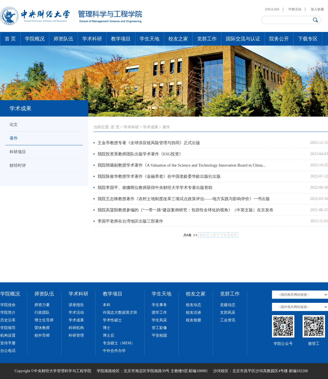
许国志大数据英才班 (120, 312)
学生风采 (159, 320)
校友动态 (193, 305)
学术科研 (92, 39)
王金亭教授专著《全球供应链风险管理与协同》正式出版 (149, 143)
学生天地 (149, 39)
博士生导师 (44, 320)
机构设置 (8, 335)
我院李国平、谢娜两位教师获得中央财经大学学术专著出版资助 (155, 187)
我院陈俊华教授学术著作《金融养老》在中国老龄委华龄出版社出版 (159, 176)
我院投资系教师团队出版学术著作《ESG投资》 (140, 154)
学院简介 (8, 312)
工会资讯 (227, 320)
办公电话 (8, 351)
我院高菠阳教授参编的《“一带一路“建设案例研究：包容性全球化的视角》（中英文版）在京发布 (185, 210)
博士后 (108, 335)
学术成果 (150, 127)
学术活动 (76, 312)
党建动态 (227, 305)
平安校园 (159, 335)
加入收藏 (317, 9)
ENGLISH (272, 9)
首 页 (10, 39)
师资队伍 (63, 39)
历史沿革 (8, 320)
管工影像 (159, 328)
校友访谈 (193, 312)
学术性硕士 (112, 320)
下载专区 (308, 39)
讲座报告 (76, 305)
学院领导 (8, 328)
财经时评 (18, 165)
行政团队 (42, 312)
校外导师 (42, 335)
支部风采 (227, 312)
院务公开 (279, 39)
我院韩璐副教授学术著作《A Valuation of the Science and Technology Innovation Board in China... (182, 165)
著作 (14, 138)
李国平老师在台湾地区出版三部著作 (130, 221)
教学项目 (121, 39)
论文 (14, 124)
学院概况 (35, 39)
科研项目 (18, 152)
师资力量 (42, 305)
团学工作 (159, 312)
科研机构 (76, 328)
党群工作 (207, 39)
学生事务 (159, 305)
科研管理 (76, 335)
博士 (106, 328)
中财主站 (294, 9)
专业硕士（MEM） (119, 343)
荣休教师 (42, 328)
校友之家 (178, 39)
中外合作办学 (114, 351)
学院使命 (8, 305)
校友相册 (193, 320)
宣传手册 (8, 343)
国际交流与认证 (243, 39)
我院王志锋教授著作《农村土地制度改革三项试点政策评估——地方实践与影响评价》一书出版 (184, 199)
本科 (106, 305)
